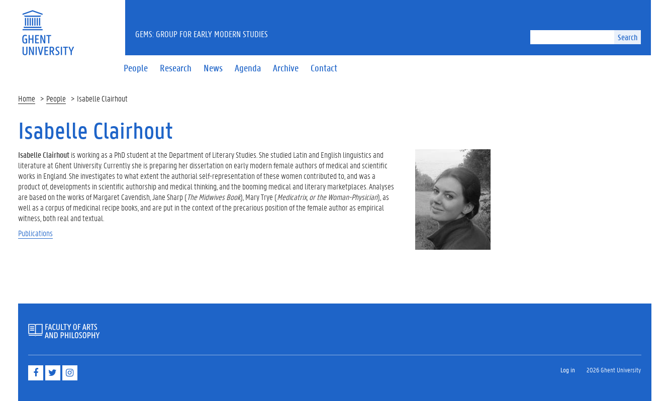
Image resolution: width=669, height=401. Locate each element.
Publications (35, 233)
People (56, 98)
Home (26, 98)
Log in (567, 369)
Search (627, 37)
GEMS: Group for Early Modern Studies (201, 33)
